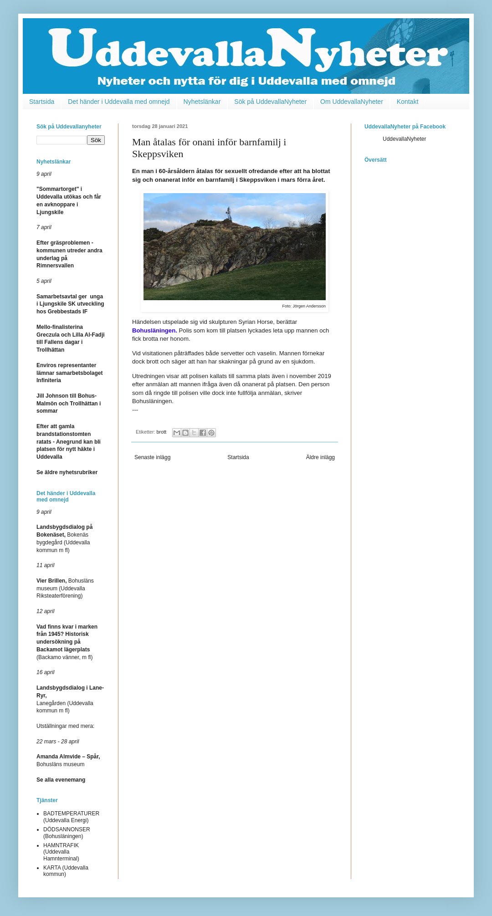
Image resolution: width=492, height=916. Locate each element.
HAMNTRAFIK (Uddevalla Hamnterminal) (61, 852)
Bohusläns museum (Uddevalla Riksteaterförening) (65, 588)
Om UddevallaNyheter (351, 101)
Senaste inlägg (152, 457)
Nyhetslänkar (202, 101)
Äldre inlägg (320, 457)
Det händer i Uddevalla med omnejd (118, 101)
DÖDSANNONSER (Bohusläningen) (66, 832)
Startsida (41, 101)
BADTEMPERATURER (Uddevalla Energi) (71, 816)
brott (162, 432)
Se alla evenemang (60, 780)
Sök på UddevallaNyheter (270, 101)
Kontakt (407, 101)
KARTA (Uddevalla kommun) (65, 871)
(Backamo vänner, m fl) (66, 642)
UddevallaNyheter (404, 139)
